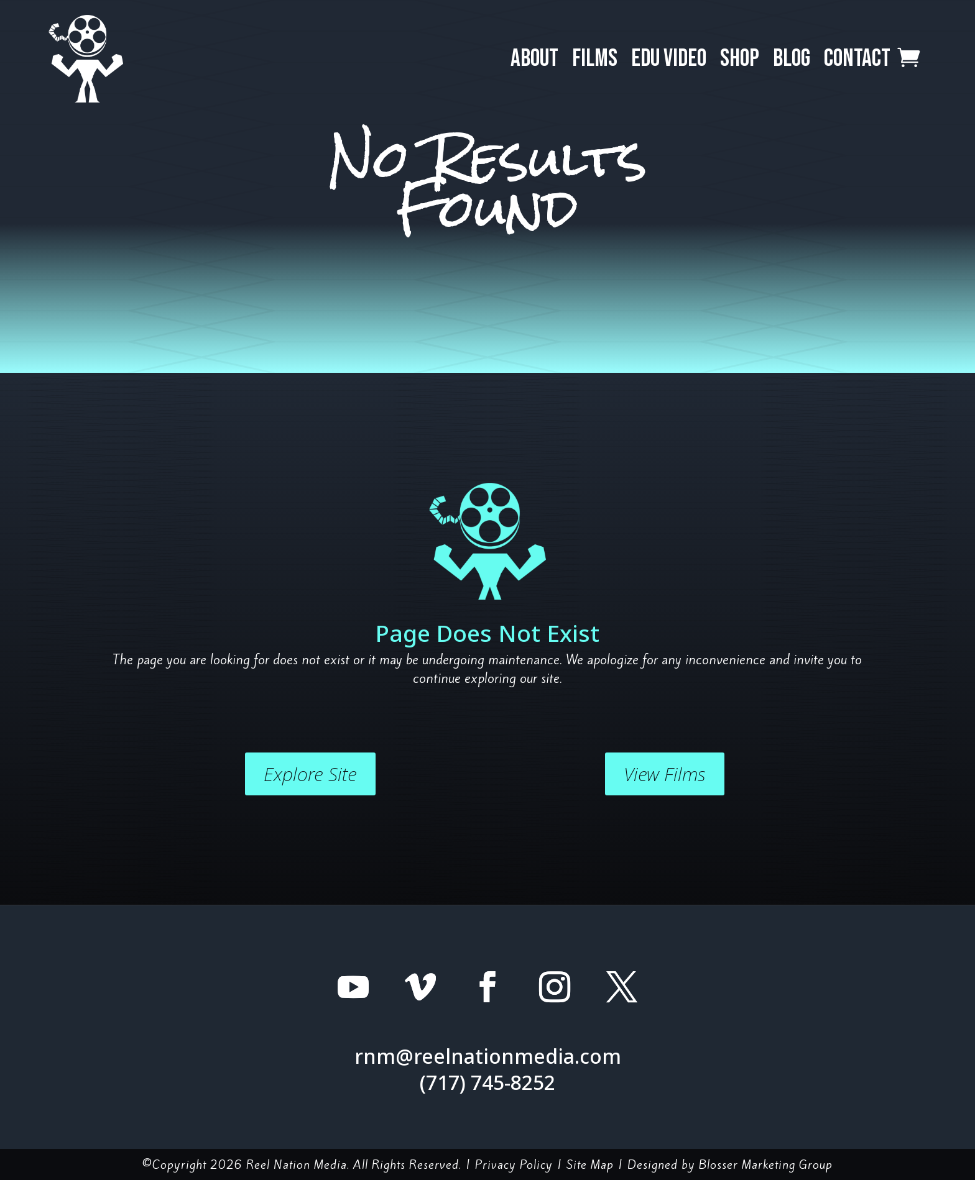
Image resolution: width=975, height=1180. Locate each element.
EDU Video (668, 58)
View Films (665, 774)
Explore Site (310, 774)
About (534, 58)
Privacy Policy (514, 1164)
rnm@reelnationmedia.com (487, 1056)
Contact (857, 58)
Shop (739, 58)
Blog (791, 58)
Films (594, 58)
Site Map (590, 1164)
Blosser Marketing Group (766, 1164)
